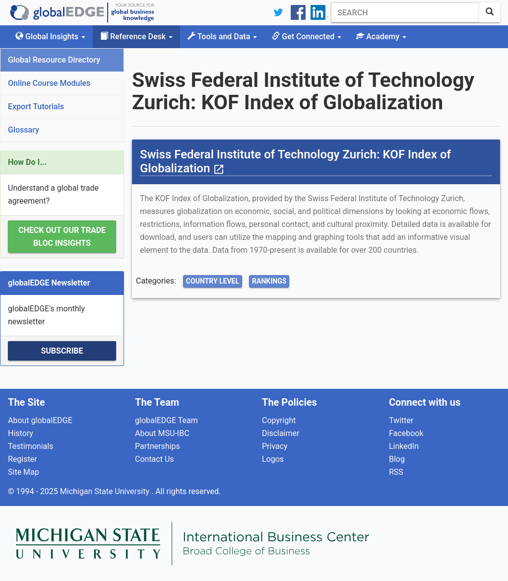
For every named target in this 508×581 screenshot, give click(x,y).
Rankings (269, 281)
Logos (273, 459)
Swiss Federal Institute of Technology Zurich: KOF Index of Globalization (295, 161)
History (20, 433)
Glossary (23, 130)
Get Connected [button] (306, 36)
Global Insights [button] (50, 36)
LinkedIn (404, 446)
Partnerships (157, 446)
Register (22, 459)
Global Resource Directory (54, 60)
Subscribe (62, 351)
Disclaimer (280, 433)
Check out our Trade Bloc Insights (62, 236)
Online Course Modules (49, 83)
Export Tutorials (36, 106)
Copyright (279, 420)
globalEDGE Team (166, 420)
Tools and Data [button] (222, 36)
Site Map (23, 472)
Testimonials (30, 446)
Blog (397, 459)
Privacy (275, 446)
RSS (396, 472)
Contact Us (154, 459)
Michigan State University (105, 491)
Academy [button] (381, 36)
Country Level (212, 281)
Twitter (401, 420)
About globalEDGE (40, 420)
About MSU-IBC (162, 433)
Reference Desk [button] (136, 36)
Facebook (406, 433)
